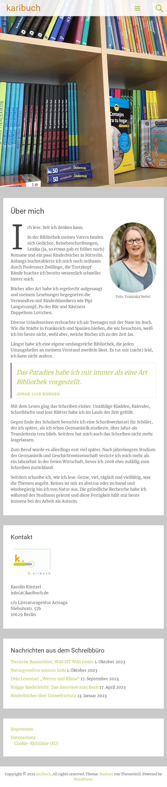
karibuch (23, 8)
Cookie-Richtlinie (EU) (36, 743)
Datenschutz (23, 737)
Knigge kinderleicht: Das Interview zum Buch (55, 687)
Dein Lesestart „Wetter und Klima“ (45, 678)
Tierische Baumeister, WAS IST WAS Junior (52, 661)
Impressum (22, 728)
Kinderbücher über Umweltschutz (43, 695)
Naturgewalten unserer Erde (38, 670)
